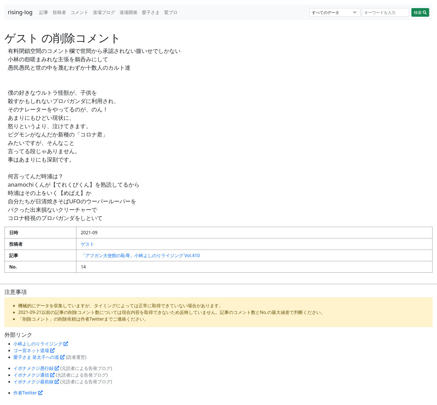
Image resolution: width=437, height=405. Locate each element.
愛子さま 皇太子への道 (39, 357)
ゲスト (87, 244)
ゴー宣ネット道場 (34, 350)
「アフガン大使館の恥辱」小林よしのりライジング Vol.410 (140, 255)
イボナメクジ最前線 (36, 382)
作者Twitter (28, 393)
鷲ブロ (171, 12)
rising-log (20, 12)
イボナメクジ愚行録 (36, 368)
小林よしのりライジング (40, 344)
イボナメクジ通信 (34, 375)
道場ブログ (104, 12)
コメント (79, 12)
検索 (420, 12)
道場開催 (128, 12)
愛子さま (151, 12)
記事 (43, 12)
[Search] (385, 12)
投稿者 (59, 12)
